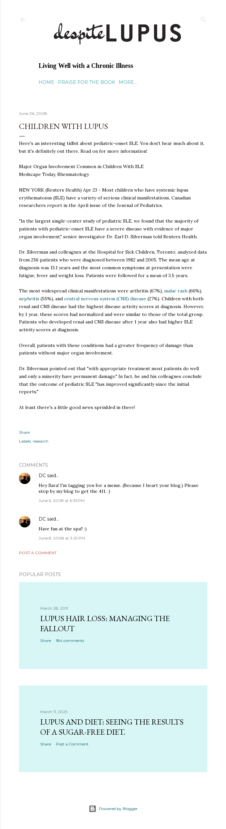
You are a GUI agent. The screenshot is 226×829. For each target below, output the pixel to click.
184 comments (70, 640)
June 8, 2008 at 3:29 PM (62, 538)
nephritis (29, 299)
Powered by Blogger (113, 809)
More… (128, 82)
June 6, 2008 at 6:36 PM (62, 500)
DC (42, 475)
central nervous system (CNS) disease (106, 299)
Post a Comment (38, 552)
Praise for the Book (86, 82)
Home (46, 82)
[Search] (203, 18)
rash (176, 291)
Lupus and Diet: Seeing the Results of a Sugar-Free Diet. (111, 727)
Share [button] (24, 432)
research (40, 441)
